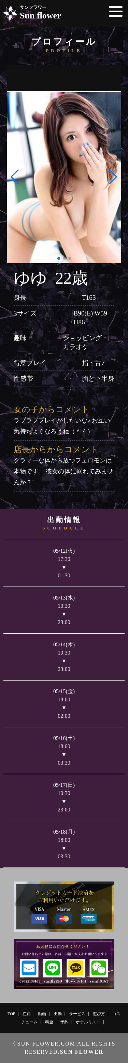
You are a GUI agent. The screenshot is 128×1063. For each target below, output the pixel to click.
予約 (64, 1022)
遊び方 (99, 1013)
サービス (77, 1013)
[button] (14, 177)
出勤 (58, 1013)
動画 (42, 1013)
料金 (49, 1022)
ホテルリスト (88, 1022)
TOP (11, 1013)
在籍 (27, 1013)
